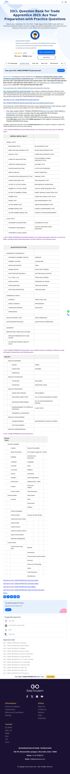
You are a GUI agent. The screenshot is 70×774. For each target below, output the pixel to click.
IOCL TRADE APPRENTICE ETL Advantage (16, 662)
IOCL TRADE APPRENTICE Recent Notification (18, 654)
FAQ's (40, 715)
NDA (6, 736)
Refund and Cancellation (14, 712)
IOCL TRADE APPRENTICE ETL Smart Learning (18, 659)
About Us (41, 706)
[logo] (35, 688)
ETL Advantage (12, 63)
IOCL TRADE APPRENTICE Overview (14, 643)
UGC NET (9, 621)
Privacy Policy (10, 709)
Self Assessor (54, 63)
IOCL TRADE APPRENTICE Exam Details (16, 645)
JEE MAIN (8, 727)
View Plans (46, 57)
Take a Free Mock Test (46, 52)
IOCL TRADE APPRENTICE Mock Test (15, 670)
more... (7, 742)
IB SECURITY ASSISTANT (15, 625)
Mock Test (44, 63)
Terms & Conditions (12, 706)
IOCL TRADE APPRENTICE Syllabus (14, 648)
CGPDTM (9, 634)
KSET (8, 630)
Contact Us (42, 709)
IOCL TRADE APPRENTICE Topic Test (15, 667)
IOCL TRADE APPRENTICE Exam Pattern (16, 651)
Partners (41, 712)
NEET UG (8, 730)
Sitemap (8, 715)
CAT (6, 739)
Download (42, 718)
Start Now (50, 677)
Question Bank (24, 63)
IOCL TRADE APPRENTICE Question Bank (16, 665)
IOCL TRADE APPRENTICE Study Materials (16, 656)
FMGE (7, 733)
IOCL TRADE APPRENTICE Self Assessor (16, 673)
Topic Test (35, 63)
